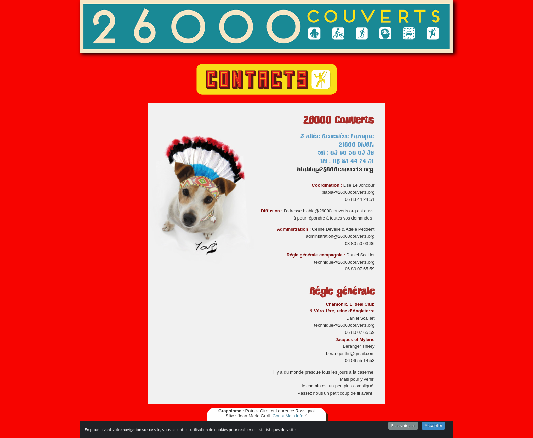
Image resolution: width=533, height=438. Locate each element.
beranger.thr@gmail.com (350, 353)
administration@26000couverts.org (340, 236)
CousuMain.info (288, 415)
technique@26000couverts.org (344, 262)
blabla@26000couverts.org (335, 170)
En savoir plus (403, 425)
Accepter (433, 425)
